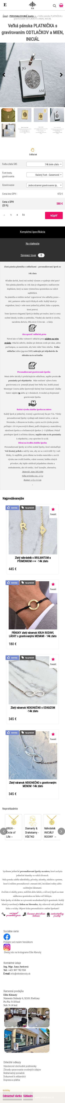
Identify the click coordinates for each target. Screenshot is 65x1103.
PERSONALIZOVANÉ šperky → (23, 16)
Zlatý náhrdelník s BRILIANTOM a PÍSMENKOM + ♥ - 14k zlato (33, 559)
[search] (53, 7)
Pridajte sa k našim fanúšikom (18, 942)
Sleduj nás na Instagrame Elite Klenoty (22, 952)
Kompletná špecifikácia (32, 232)
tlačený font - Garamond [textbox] (47, 175)
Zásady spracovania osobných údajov (22, 1069)
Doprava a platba (11, 1080)
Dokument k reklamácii (14, 1076)
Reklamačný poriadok (13, 1073)
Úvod (5, 16)
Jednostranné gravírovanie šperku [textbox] (44, 185)
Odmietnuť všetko (12, 1096)
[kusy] (11, 215)
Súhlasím (28, 1096)
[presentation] (3, 75)
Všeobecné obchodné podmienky (19, 1066)
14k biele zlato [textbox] (52, 164)
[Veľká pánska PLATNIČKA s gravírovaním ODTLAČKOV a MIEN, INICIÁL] (32, 75)
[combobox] (44, 164)
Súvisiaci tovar (33, 255)
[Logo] (32, 5)
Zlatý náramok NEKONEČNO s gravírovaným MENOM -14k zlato (32, 784)
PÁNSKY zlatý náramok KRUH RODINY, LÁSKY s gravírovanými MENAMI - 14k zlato (33, 634)
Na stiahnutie (33, 243)
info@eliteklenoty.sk (20, 973)
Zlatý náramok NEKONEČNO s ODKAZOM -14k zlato (33, 709)
